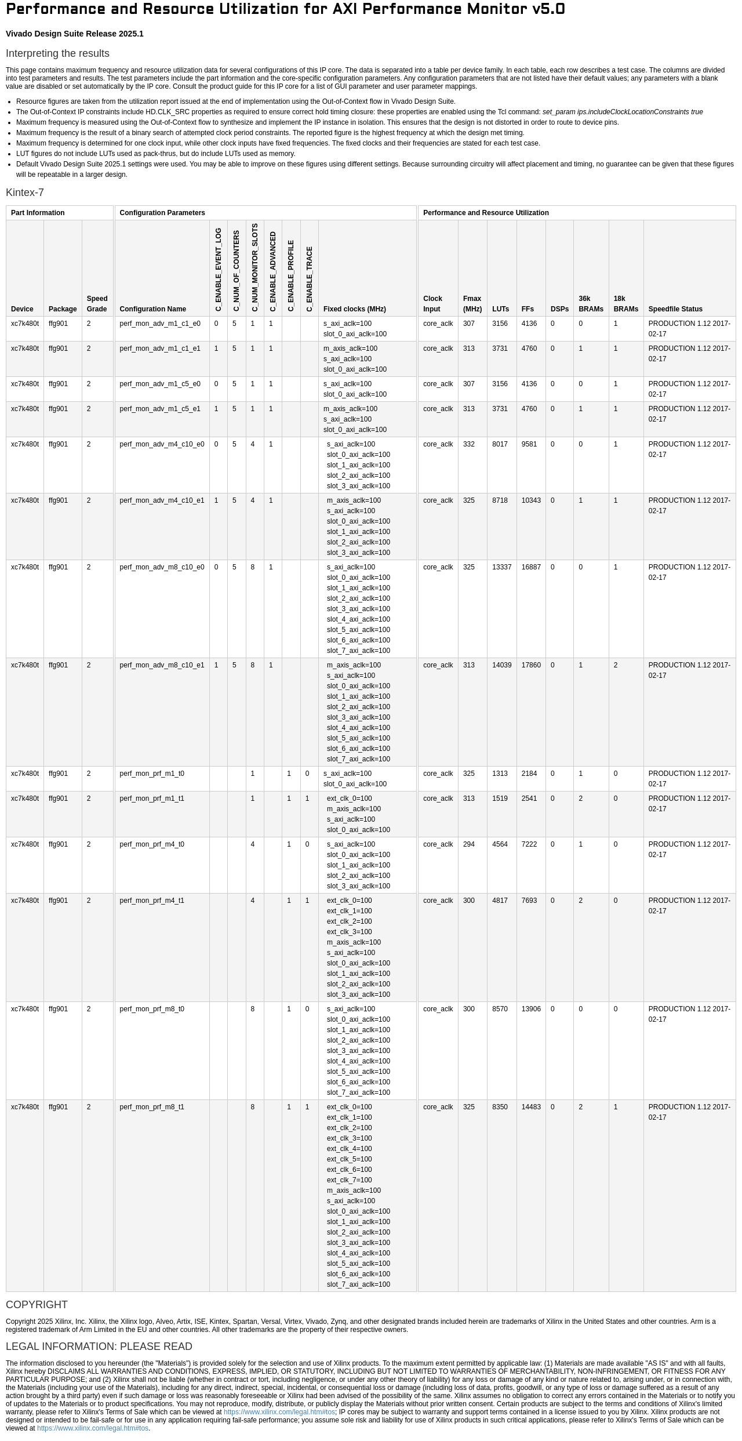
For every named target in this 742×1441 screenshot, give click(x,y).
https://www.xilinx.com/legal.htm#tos (279, 1412)
